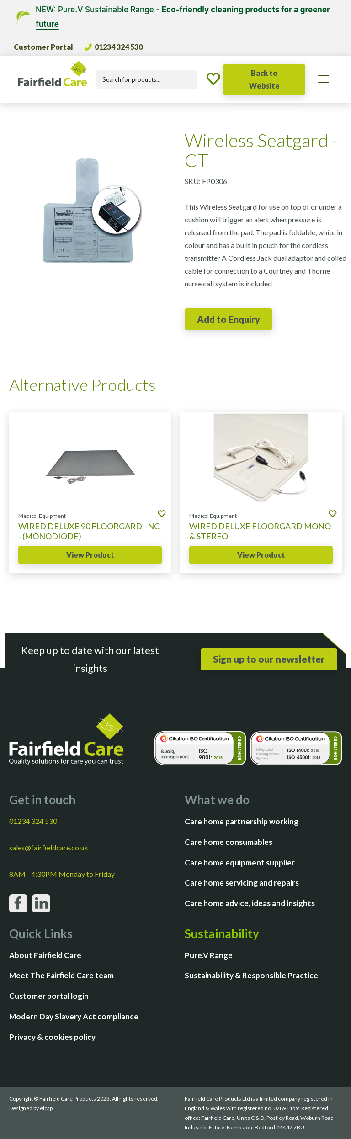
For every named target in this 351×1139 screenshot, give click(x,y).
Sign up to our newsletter (269, 658)
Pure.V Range (209, 955)
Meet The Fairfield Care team (61, 975)
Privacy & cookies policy (52, 1037)
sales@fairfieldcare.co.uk (48, 847)
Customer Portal (43, 46)
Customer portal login (49, 996)
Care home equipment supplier (240, 862)
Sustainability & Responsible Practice (251, 975)
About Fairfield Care (45, 955)
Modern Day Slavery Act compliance (73, 1016)
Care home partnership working (241, 821)
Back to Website (264, 79)
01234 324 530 (114, 46)
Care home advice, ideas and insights (250, 903)
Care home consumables (228, 842)
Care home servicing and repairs (242, 882)
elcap (46, 1108)
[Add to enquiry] (228, 319)
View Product (90, 554)
